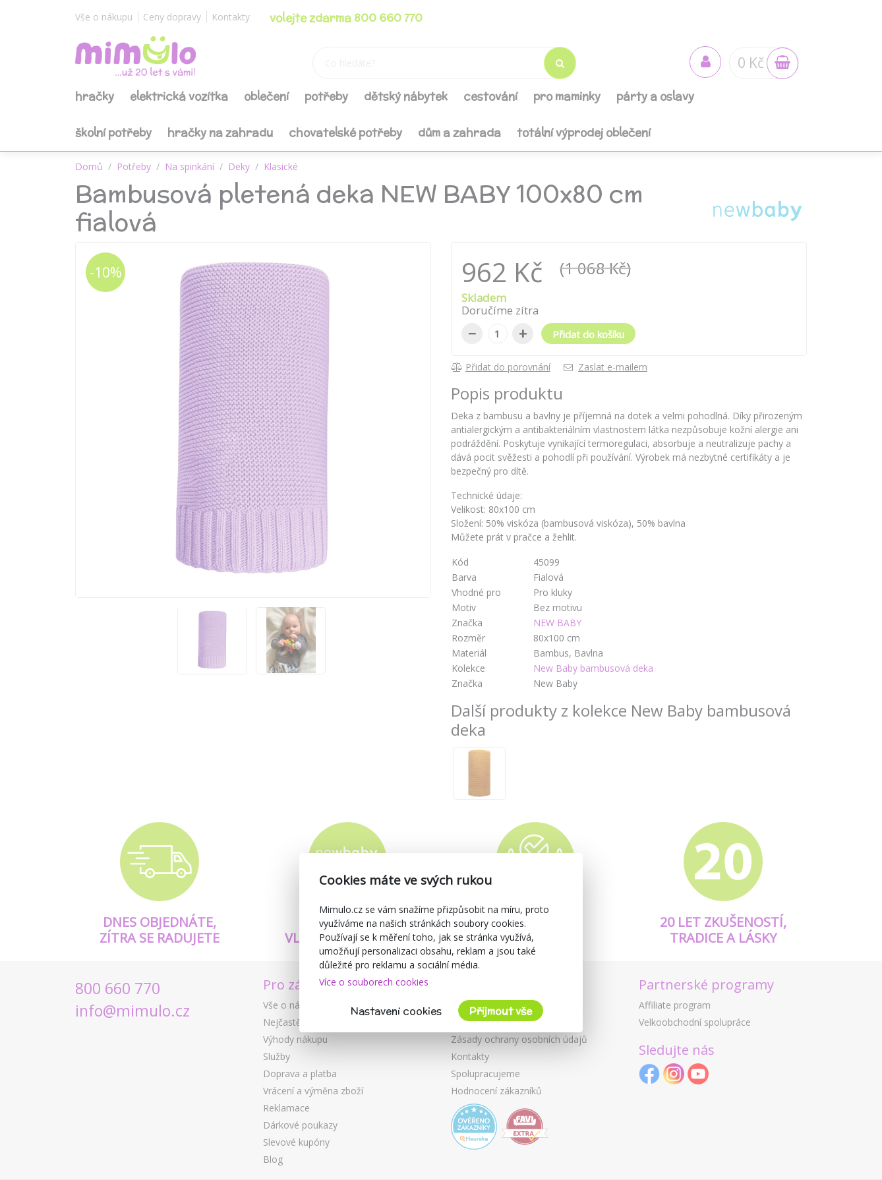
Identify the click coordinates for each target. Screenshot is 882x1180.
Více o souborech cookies (373, 982)
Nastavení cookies (396, 1011)
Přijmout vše (500, 1011)
